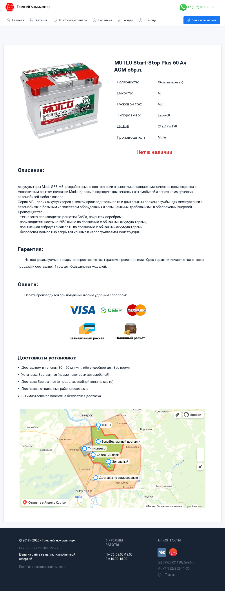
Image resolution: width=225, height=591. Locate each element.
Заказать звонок (201, 20)
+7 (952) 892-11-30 (196, 7)
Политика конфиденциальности (42, 567)
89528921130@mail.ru (178, 562)
